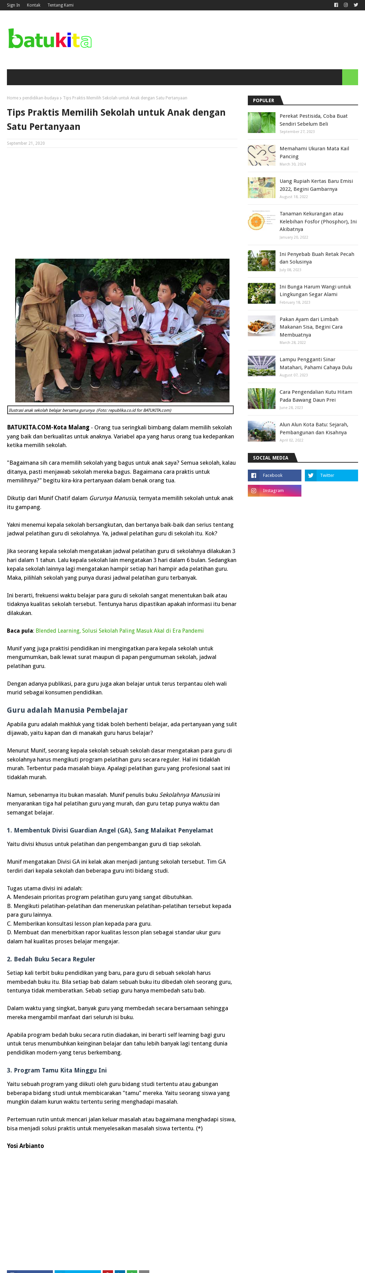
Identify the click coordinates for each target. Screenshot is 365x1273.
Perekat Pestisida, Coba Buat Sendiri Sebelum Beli (314, 120)
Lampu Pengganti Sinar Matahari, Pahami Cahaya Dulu (316, 363)
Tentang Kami (60, 5)
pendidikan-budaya (40, 98)
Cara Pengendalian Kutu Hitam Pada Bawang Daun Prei (316, 396)
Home (12, 98)
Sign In (13, 5)
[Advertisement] (122, 203)
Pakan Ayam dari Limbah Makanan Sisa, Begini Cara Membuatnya (311, 327)
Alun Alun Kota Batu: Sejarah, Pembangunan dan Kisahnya (314, 428)
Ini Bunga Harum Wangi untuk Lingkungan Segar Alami (315, 291)
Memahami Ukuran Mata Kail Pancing (314, 152)
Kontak (33, 5)
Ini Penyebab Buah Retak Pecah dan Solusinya (317, 258)
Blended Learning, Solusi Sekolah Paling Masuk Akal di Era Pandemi (120, 630)
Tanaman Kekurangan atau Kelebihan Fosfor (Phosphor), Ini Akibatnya (318, 221)
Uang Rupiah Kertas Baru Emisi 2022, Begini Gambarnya (316, 185)
